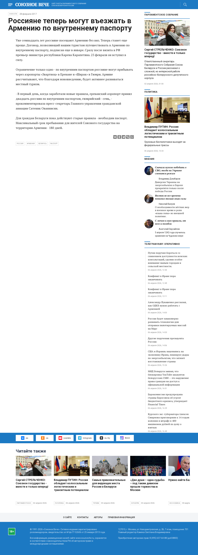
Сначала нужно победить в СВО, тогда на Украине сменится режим (170, 170)
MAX (125, 438)
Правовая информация (121, 517)
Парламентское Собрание (161, 14)
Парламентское (24, 503)
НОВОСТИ (13, 14)
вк (24, 438)
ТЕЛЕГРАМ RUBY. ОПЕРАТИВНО (162, 244)
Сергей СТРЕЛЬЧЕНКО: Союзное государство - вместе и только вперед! (165, 53)
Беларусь (42, 143)
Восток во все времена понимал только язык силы (170, 197)
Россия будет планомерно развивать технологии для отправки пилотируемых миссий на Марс (167, 323)
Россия (20, 143)
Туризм (96, 503)
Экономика (174, 503)
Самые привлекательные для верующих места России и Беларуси (108, 483)
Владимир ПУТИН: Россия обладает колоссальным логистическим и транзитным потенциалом (164, 131)
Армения (31, 143)
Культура (135, 503)
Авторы (98, 517)
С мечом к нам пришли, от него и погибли (170, 222)
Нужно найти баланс (181, 480)
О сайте (67, 517)
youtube (65, 438)
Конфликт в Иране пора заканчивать (162, 277)
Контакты (82, 517)
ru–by (105, 438)
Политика (150, 92)
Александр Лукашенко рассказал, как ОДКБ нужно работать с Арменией (167, 306)
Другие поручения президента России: (166, 340)
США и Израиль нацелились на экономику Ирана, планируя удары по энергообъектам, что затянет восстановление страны (168, 356)
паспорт (53, 143)
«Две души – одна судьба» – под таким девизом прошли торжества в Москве (147, 485)
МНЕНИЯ (149, 159)
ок (44, 438)
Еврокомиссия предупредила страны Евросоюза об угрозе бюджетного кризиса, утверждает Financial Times (167, 399)
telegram (85, 438)
